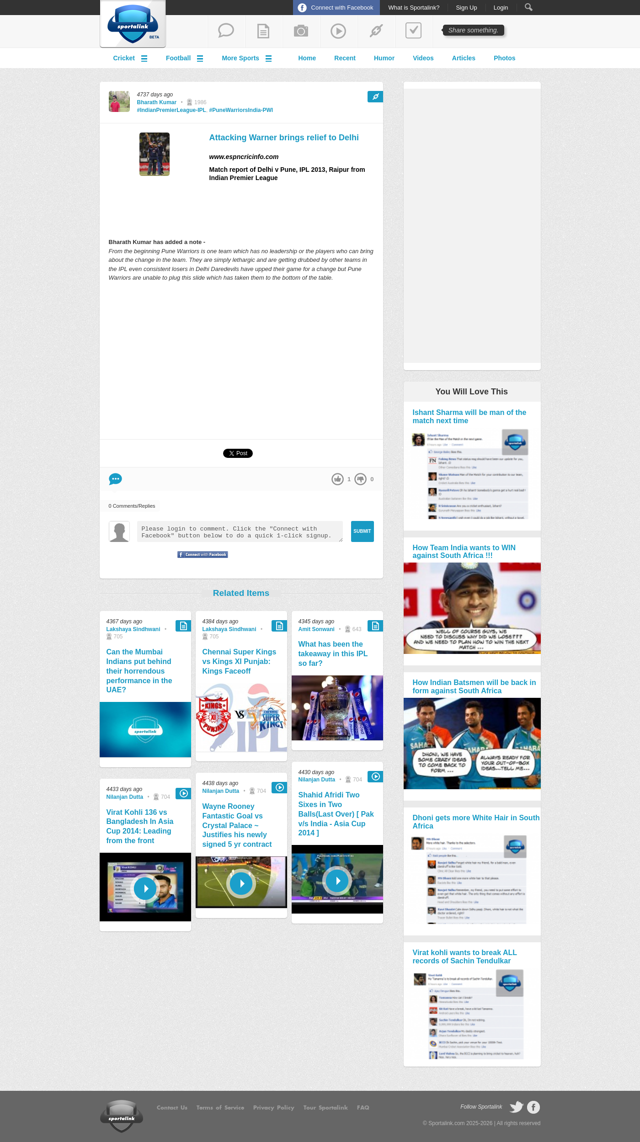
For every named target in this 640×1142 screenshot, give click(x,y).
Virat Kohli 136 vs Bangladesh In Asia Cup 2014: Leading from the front (140, 826)
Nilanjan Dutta (125, 797)
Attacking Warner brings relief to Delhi (284, 137)
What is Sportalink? (413, 8)
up (337, 479)
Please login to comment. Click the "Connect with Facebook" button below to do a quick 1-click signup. (240, 531)
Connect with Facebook (342, 7)
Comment (115, 479)
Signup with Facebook (200, 560)
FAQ (363, 1107)
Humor (384, 58)
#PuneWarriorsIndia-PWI (241, 110)
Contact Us (172, 1107)
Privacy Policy (273, 1107)
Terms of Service (220, 1107)
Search (529, 7)
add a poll (413, 32)
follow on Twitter (516, 1107)
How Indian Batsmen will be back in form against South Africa (474, 687)
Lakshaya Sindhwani (133, 629)
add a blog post (264, 32)
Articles (463, 58)
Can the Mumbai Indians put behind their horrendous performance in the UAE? (139, 671)
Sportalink (133, 24)
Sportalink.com (446, 1123)
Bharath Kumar (157, 102)
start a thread (226, 32)
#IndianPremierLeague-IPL (171, 110)
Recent (345, 58)
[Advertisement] (241, 360)
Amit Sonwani (317, 629)
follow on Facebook (533, 1107)
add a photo (301, 32)
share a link (376, 32)
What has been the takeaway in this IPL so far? (333, 653)
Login (501, 8)
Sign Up (466, 8)
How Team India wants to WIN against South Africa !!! (464, 552)
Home (307, 58)
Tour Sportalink (326, 1107)
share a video (338, 32)
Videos (423, 58)
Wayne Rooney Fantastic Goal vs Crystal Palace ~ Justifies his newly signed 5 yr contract (237, 825)
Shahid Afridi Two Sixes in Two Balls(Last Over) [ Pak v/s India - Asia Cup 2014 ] (336, 814)
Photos (504, 58)
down (360, 479)
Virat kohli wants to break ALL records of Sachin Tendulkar (465, 957)
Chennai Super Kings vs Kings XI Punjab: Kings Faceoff (240, 661)
